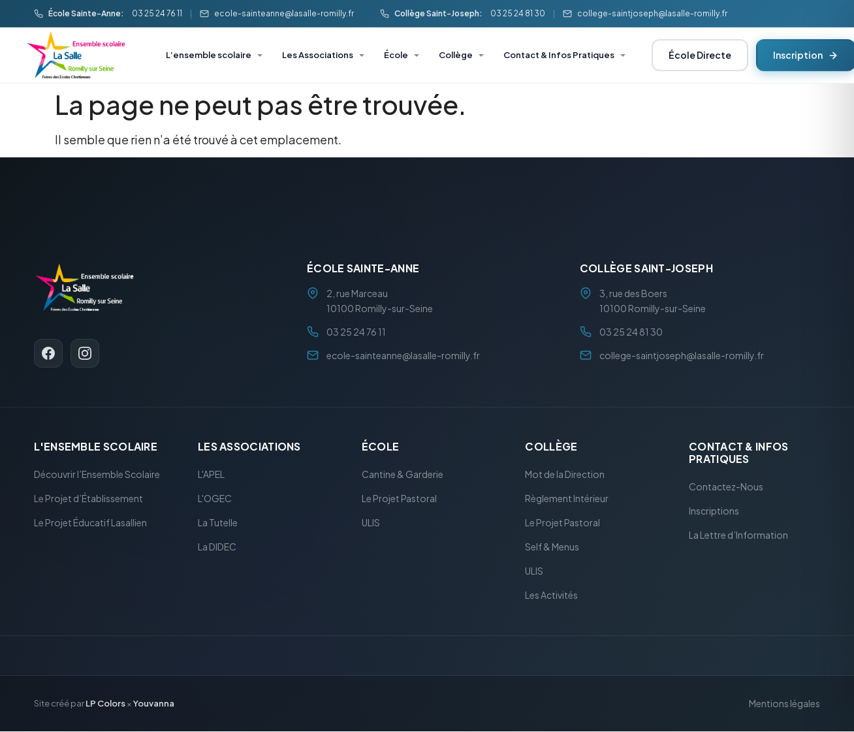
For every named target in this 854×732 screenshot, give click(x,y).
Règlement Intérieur (567, 499)
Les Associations (317, 55)
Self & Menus (552, 547)
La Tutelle (218, 523)
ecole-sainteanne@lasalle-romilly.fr (284, 13)
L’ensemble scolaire (208, 55)
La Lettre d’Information (738, 535)
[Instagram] (85, 353)
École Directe (700, 55)
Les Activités (551, 595)
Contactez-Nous (726, 487)
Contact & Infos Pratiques (558, 55)
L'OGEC (215, 499)
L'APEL (211, 475)
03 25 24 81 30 (517, 13)
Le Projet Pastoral (399, 499)
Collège (456, 55)
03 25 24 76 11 (157, 13)
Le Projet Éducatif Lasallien (90, 523)
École (396, 55)
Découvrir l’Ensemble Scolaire (97, 475)
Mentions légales (784, 704)
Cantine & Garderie (402, 475)
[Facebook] (48, 353)
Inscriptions (714, 511)
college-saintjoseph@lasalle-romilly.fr (652, 13)
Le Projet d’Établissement (88, 499)
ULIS (371, 523)
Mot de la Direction (565, 475)
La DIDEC (217, 547)
